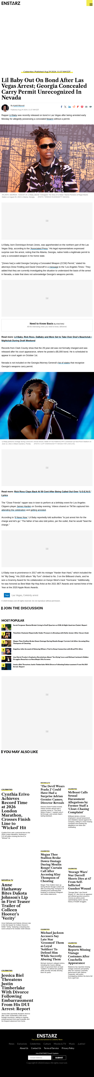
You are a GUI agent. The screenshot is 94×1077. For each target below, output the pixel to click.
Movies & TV (7, 880)
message (53, 267)
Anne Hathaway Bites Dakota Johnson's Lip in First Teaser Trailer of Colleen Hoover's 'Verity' (15, 901)
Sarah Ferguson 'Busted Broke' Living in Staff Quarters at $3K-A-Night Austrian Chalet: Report (50, 625)
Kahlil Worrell (18, 105)
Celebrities (28, 71)
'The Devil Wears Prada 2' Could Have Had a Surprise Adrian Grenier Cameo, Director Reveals (53, 795)
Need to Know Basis (41, 323)
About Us (24, 1048)
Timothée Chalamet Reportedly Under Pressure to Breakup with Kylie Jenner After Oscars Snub (51, 633)
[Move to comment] (91, 107)
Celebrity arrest (30, 595)
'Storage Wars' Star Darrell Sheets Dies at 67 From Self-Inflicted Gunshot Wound (79, 880)
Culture (47, 1043)
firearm (50, 119)
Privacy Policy (68, 1048)
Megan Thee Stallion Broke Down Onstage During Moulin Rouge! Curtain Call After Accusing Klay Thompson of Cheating (51, 868)
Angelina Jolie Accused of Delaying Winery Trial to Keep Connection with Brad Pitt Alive (48, 649)
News (11, 1043)
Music (72, 1043)
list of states (64, 363)
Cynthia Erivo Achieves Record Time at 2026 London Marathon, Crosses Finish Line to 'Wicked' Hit (15, 811)
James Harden (24, 506)
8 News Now (21, 517)
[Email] (86, 107)
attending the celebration (13, 510)
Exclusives (22, 1043)
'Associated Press (39, 248)
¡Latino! (81, 1043)
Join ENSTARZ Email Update (47, 1053)
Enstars (10, 3)
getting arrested (38, 510)
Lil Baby (13, 115)
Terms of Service (51, 1048)
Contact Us (36, 1048)
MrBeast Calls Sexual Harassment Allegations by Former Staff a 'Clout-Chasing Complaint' (78, 802)
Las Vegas (17, 595)
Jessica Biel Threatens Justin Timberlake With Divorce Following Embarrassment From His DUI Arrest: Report (17, 992)
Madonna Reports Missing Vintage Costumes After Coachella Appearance (79, 955)
